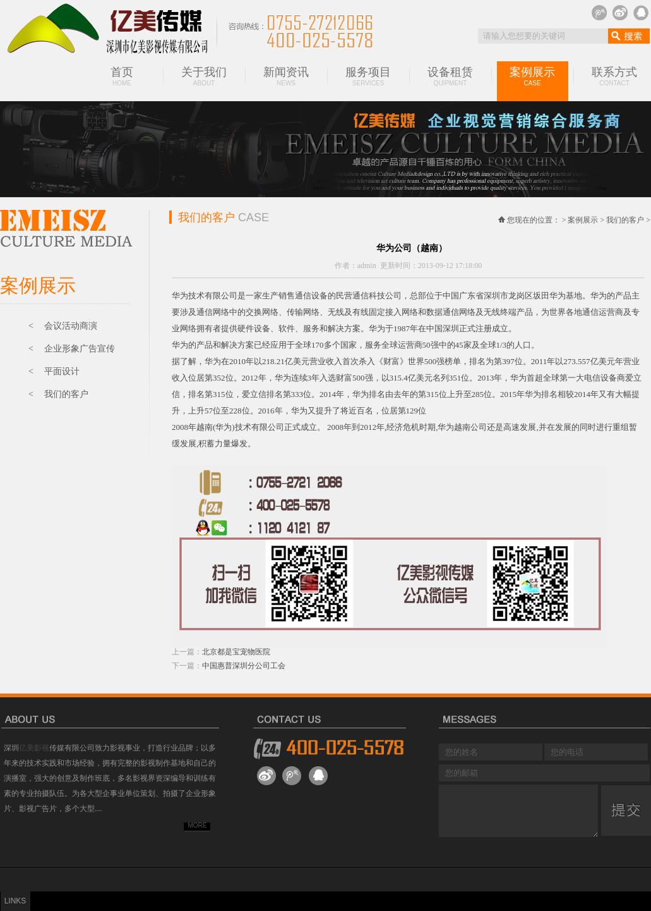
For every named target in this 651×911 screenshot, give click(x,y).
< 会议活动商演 (62, 326)
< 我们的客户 (58, 394)
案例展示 (532, 76)
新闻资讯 (286, 76)
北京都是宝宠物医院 (236, 651)
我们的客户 (625, 220)
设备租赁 (450, 76)
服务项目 (368, 76)
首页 (121, 76)
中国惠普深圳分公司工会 (243, 665)
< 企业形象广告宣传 (71, 348)
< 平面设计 (54, 371)
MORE (197, 825)
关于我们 (204, 76)
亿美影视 (34, 747)
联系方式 (614, 76)
